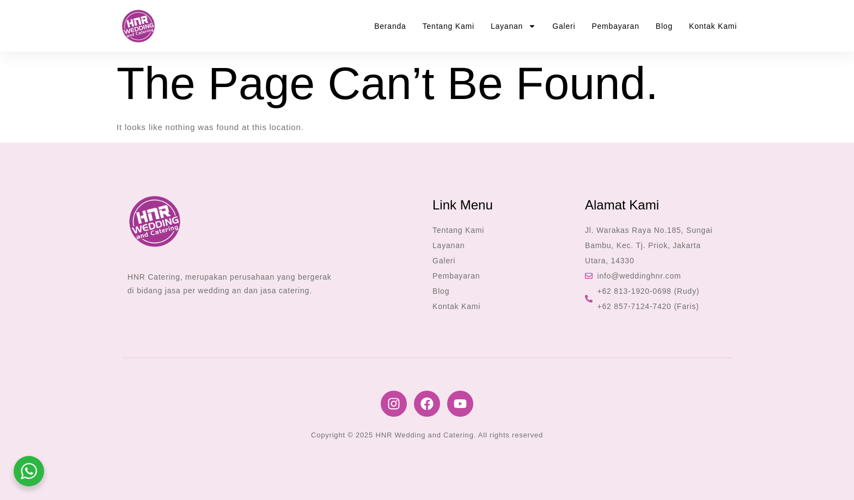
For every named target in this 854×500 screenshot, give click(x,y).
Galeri (563, 26)
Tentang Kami (448, 26)
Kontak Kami (713, 26)
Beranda (390, 26)
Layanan (513, 26)
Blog (664, 26)
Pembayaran (615, 26)
